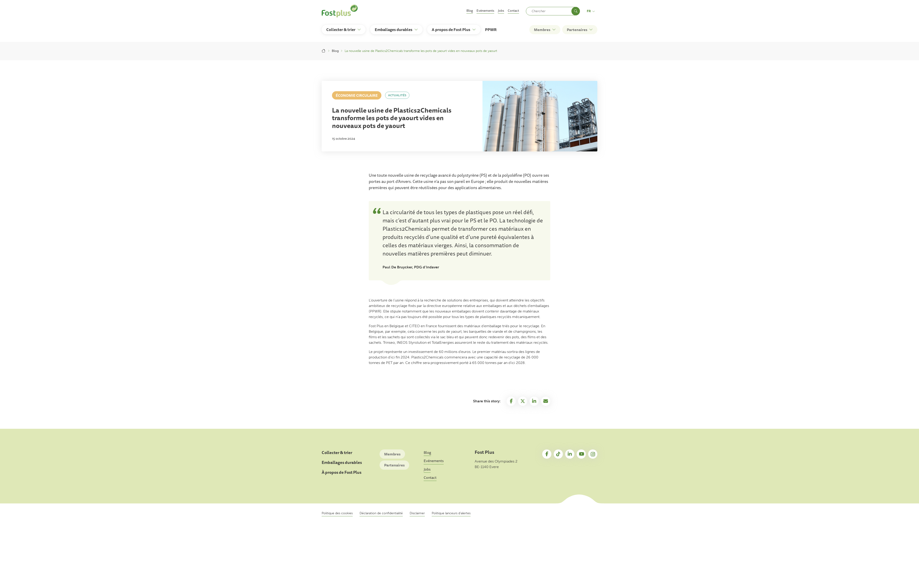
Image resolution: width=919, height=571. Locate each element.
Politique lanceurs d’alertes (451, 513)
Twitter (522, 401)
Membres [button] (542, 30)
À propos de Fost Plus (341, 472)
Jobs (501, 10)
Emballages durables (342, 462)
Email (545, 401)
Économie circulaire (357, 95)
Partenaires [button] (577, 30)
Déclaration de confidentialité (381, 513)
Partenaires (394, 465)
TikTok (558, 454)
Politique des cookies (337, 513)
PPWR (491, 29)
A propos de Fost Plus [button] (451, 29)
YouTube (581, 454)
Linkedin (534, 401)
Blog (469, 10)
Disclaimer (417, 513)
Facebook (511, 401)
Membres (392, 454)
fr (591, 11)
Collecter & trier (337, 452)
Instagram (592, 454)
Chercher (575, 11)
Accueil (324, 51)
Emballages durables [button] (393, 29)
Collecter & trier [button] (340, 29)
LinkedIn (569, 454)
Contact (513, 10)
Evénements (485, 10)
